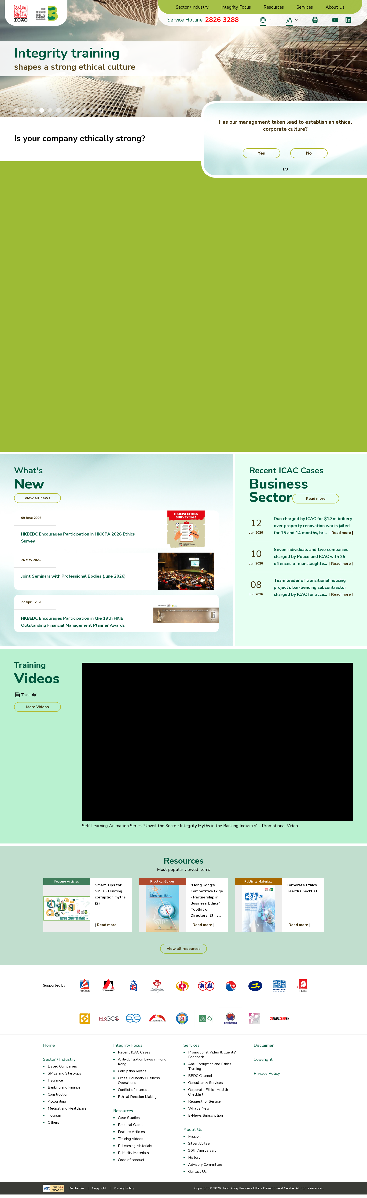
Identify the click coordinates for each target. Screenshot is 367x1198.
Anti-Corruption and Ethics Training (209, 1066)
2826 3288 (222, 19)
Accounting (57, 1101)
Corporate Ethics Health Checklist (208, 1092)
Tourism (54, 1115)
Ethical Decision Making (137, 1096)
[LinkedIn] (348, 20)
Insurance (55, 1080)
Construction (58, 1094)
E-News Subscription (205, 1115)
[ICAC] (21, 13)
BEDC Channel (200, 1075)
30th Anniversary (202, 1150)
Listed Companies (62, 1066)
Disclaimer (264, 1045)
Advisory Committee (205, 1164)
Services (305, 7)
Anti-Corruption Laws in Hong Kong (142, 1061)
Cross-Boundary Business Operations (139, 1080)
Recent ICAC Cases (134, 1052)
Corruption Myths (132, 1071)
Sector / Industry (192, 7)
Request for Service (204, 1101)
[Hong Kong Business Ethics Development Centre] (47, 13)
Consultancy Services (205, 1082)
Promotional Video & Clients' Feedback (212, 1054)
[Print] (315, 20)
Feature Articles (131, 1131)
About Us (335, 7)
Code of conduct (131, 1160)
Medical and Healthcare (67, 1108)
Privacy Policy (267, 1073)
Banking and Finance (64, 1087)
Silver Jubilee (199, 1143)
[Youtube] (335, 20)
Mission (194, 1136)
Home (49, 1045)
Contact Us (197, 1171)
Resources (274, 7)
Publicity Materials (133, 1153)
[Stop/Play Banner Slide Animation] (100, 110)
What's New (198, 1108)
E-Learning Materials (135, 1146)
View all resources (184, 948)
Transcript (29, 694)
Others (53, 1122)
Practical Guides (131, 1124)
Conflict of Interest (133, 1089)
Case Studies (129, 1117)
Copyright (263, 1059)
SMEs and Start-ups (64, 1073)
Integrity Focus (236, 7)
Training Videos (130, 1138)
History (194, 1157)
